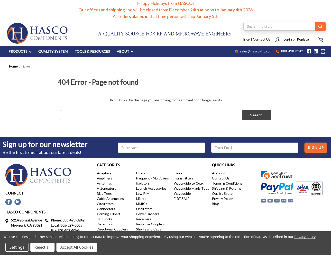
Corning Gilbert (108, 214)
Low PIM (142, 193)
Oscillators (144, 209)
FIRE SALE (182, 198)
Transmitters (184, 178)
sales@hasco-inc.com (253, 51)
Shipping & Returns (226, 188)
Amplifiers (104, 178)
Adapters (104, 173)
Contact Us (261, 39)
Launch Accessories (151, 188)
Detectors (105, 224)
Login (288, 39)
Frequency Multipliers (152, 178)
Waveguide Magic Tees (191, 188)
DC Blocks (104, 219)
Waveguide (182, 193)
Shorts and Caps (148, 229)
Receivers (143, 219)
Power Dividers (147, 214)
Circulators (105, 204)
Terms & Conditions (227, 183)
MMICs (141, 204)
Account (218, 173)
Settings (16, 247)
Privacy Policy (222, 198)
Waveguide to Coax (188, 183)
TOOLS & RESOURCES (92, 51)
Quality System (223, 193)
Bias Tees (104, 193)
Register (303, 39)
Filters (141, 173)
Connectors (106, 209)
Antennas (104, 183)
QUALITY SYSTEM (53, 51)
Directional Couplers (112, 229)
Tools (178, 173)
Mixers (141, 198)
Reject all (42, 247)
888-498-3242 (289, 51)
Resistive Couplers (150, 224)
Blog (246, 39)
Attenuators (106, 188)
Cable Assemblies (110, 198)
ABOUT (125, 51)
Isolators (143, 183)
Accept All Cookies (76, 247)
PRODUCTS (20, 51)
